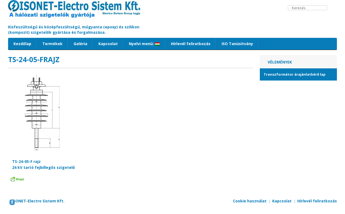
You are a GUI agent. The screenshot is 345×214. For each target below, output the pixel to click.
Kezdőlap (22, 43)
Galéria (80, 43)
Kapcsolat (108, 43)
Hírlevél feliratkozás (191, 43)
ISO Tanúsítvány (237, 43)
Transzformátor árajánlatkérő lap (295, 74)
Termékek (52, 43)
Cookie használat (250, 200)
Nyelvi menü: (144, 43)
